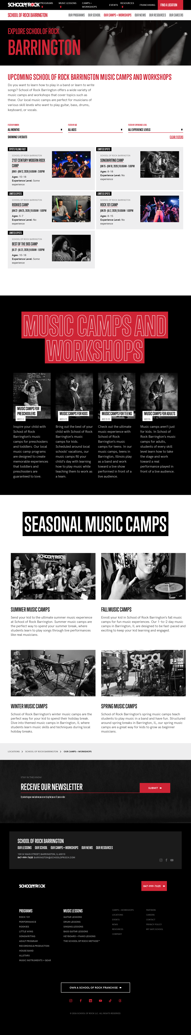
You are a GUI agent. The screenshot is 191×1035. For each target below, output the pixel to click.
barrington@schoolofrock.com (54, 857)
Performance (27, 921)
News (115, 924)
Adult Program (28, 941)
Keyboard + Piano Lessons (79, 936)
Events (113, 4)
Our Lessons (25, 847)
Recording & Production (34, 945)
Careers (150, 914)
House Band (26, 950)
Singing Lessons (73, 926)
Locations (117, 914)
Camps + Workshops (123, 910)
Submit (155, 788)
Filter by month (13, 124)
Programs (25, 910)
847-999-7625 (25, 857)
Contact (150, 919)
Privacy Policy (154, 924)
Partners (151, 910)
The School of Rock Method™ (81, 941)
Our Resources (157, 15)
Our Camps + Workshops (117, 15)
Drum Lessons (72, 921)
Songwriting (27, 936)
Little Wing (26, 931)
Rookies (24, 926)
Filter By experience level (137, 124)
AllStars (24, 955)
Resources (117, 929)
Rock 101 (24, 917)
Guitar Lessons (72, 917)
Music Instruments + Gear (35, 960)
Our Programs (76, 15)
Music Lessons (73, 910)
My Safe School (154, 929)
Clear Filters (176, 137)
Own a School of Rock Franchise (96, 987)
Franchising (147, 4)
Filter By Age (72, 124)
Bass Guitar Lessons (75, 931)
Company (117, 934)
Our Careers (176, 15)
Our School (94, 15)
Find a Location (168, 6)
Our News (140, 15)
